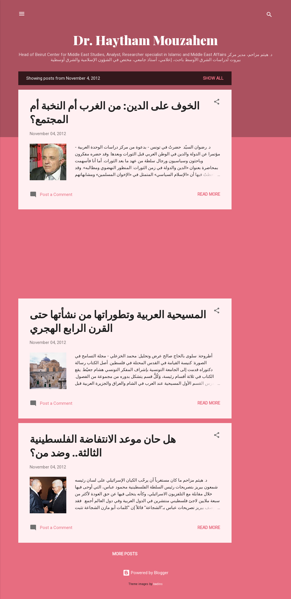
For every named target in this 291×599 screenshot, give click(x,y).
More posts (124, 554)
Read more (209, 194)
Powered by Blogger (145, 572)
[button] (216, 102)
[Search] (269, 15)
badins (158, 584)
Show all (213, 78)
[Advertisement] (254, 157)
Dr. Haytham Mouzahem (145, 39)
